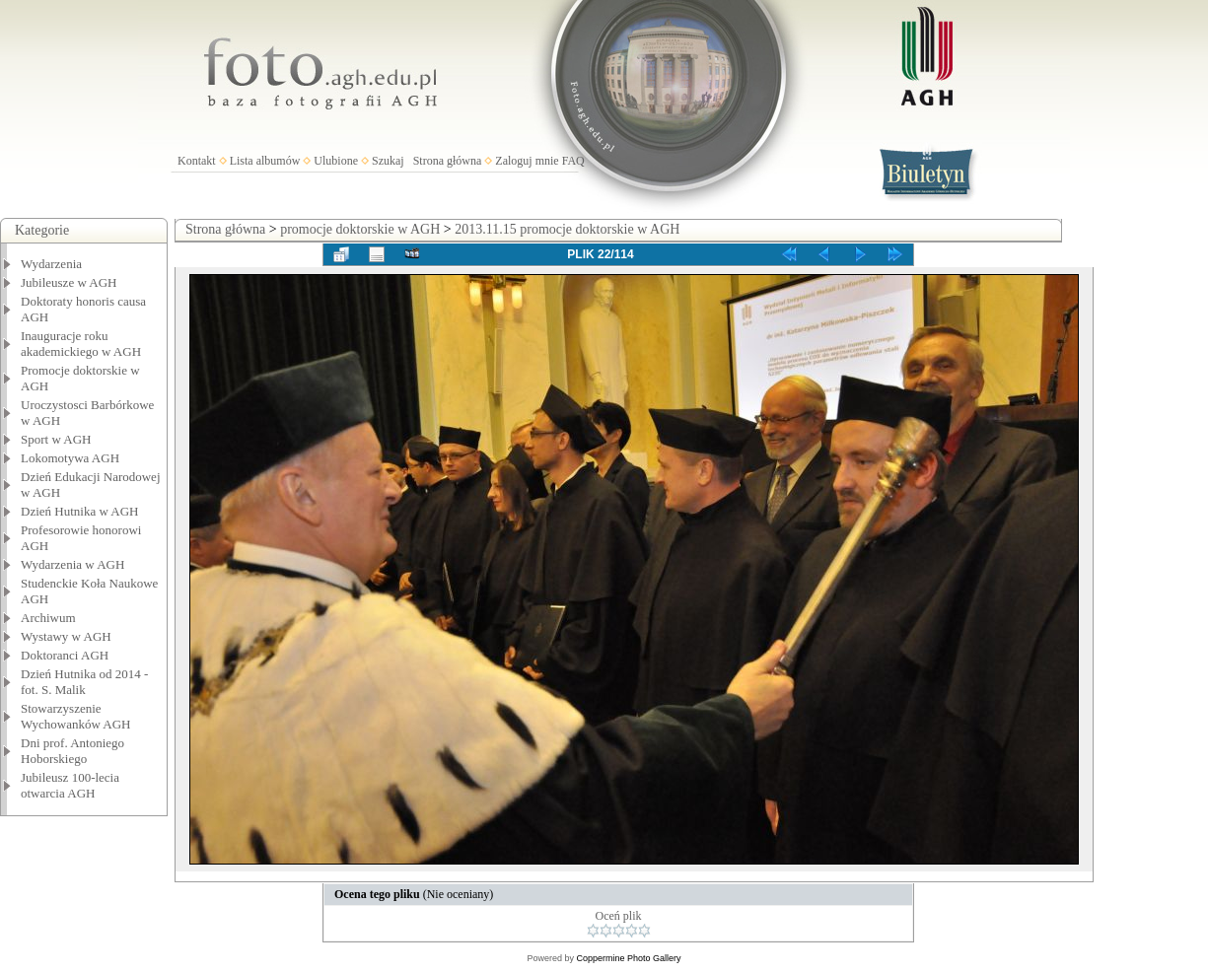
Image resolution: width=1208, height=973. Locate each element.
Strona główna (447, 161)
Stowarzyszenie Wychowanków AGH (76, 716)
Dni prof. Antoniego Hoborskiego (72, 750)
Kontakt (197, 161)
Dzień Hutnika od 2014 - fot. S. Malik (84, 681)
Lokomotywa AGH (70, 458)
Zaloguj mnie (526, 161)
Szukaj (388, 161)
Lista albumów (265, 161)
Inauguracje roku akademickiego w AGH (81, 343)
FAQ (573, 161)
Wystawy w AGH (66, 636)
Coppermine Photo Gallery (628, 958)
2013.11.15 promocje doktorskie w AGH (567, 229)
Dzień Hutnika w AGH (80, 511)
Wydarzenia (51, 263)
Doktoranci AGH (64, 655)
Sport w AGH (56, 439)
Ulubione (336, 161)
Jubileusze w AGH (69, 282)
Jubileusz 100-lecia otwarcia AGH (70, 785)
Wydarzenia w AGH (72, 564)
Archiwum (48, 617)
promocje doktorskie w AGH (360, 229)
